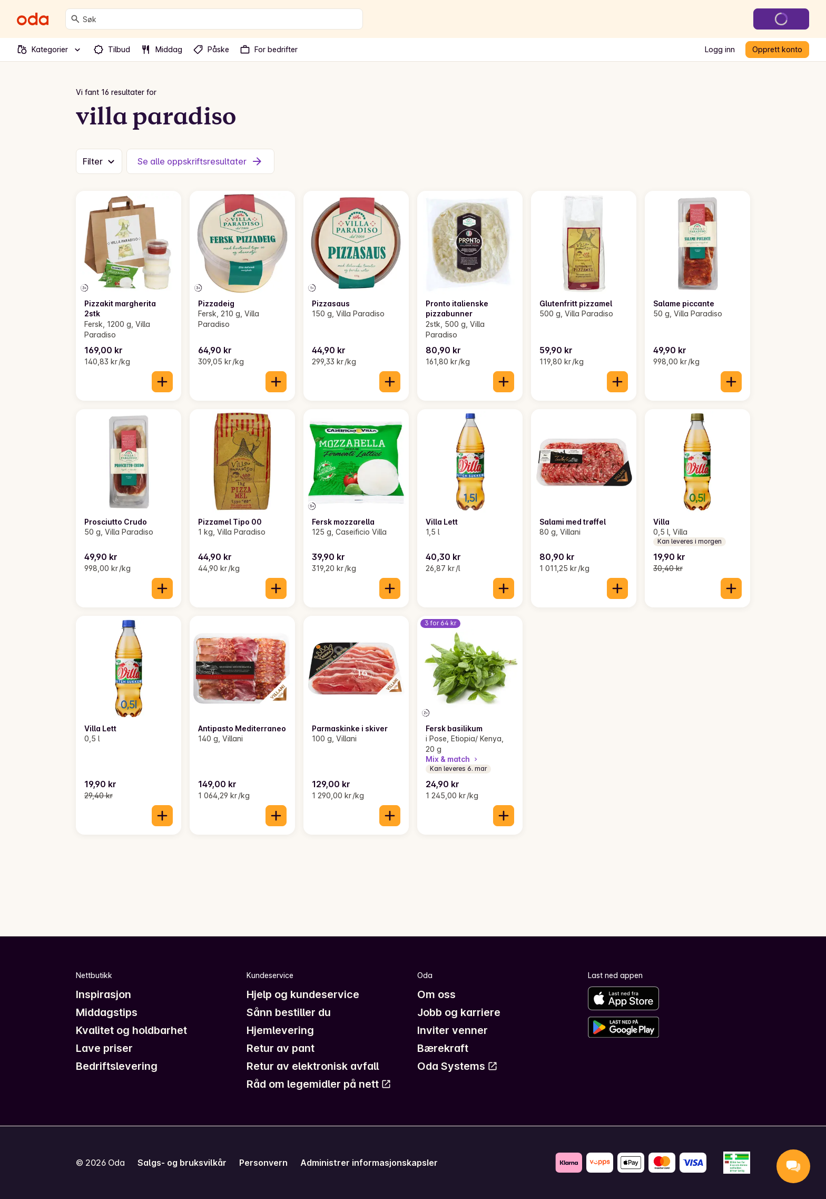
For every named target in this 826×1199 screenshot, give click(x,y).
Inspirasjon (103, 994)
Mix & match (452, 759)
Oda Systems (457, 1066)
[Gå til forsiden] (32, 19)
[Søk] (75, 19)
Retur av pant (280, 1048)
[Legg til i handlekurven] (162, 381)
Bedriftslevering (117, 1066)
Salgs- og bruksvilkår (182, 1162)
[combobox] (220, 19)
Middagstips (106, 1012)
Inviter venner (452, 1030)
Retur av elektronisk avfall (313, 1066)
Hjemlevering (280, 1030)
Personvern (263, 1162)
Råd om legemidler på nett (319, 1084)
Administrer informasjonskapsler (369, 1162)
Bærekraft (442, 1048)
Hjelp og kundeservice (303, 994)
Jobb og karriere (458, 1012)
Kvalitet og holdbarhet (131, 1030)
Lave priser (104, 1048)
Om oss (436, 994)
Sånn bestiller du (289, 1012)
